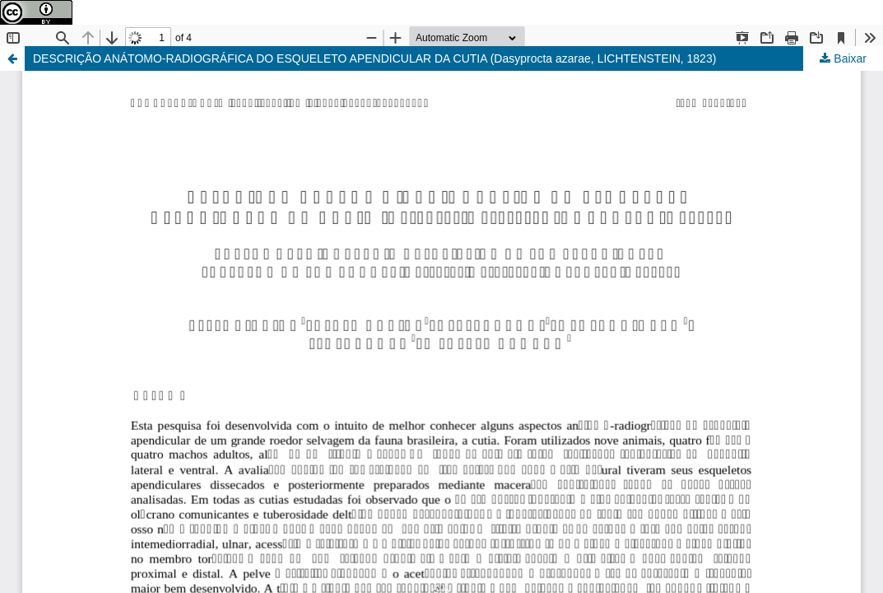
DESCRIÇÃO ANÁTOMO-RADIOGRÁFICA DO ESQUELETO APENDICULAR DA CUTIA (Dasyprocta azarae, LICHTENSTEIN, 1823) (374, 58)
